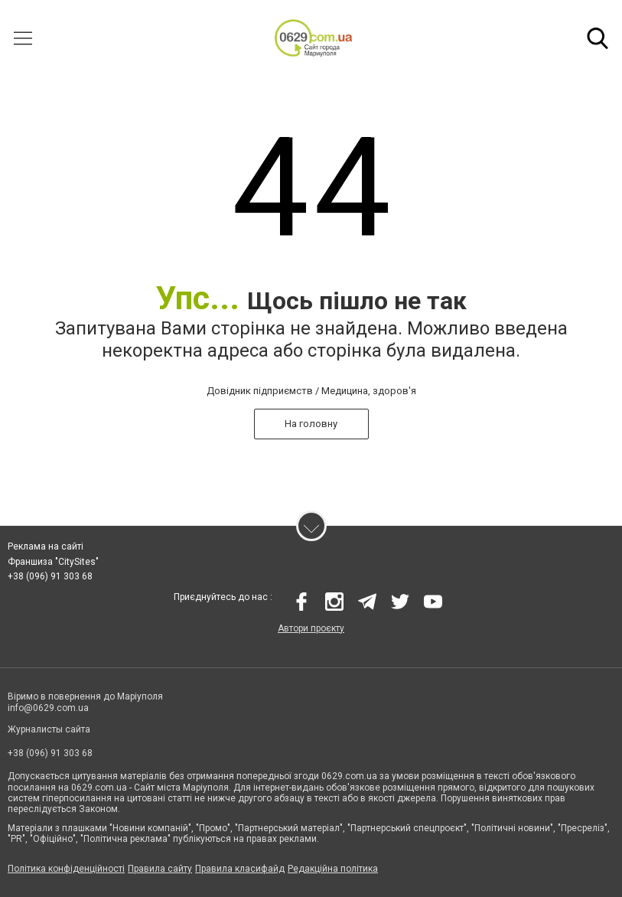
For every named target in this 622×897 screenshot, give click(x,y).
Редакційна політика (333, 868)
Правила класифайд (240, 868)
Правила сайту (160, 868)
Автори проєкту (311, 628)
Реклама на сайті (45, 546)
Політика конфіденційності (66, 868)
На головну (311, 423)
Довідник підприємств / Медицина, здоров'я (311, 390)
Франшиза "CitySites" (53, 561)
